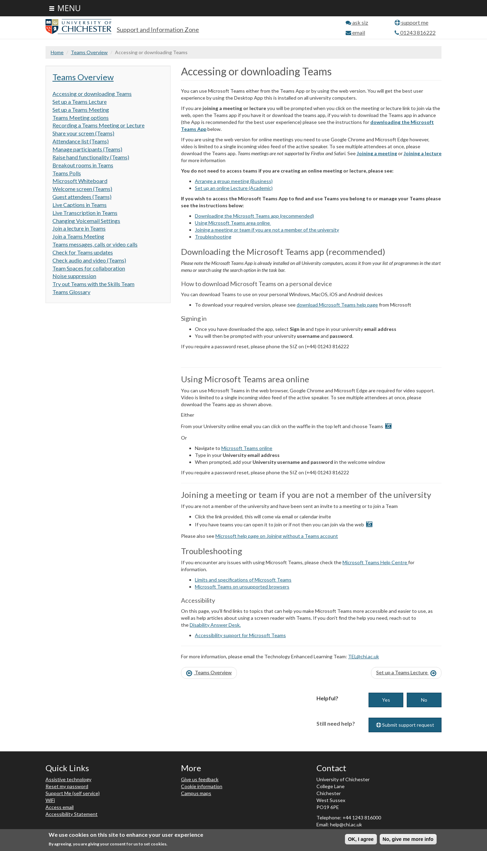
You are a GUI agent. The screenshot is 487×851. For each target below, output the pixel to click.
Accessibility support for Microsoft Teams (240, 635)
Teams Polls (66, 173)
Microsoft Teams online (246, 448)
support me (411, 22)
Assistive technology (68, 779)
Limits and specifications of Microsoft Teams (243, 580)
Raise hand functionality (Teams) (90, 157)
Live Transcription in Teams (84, 212)
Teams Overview (89, 52)
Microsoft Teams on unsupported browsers (242, 587)
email (355, 32)
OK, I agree (361, 839)
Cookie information (201, 786)
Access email (60, 807)
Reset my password (67, 786)
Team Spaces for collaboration (88, 268)
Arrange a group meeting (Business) (234, 181)
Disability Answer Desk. (215, 625)
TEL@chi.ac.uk (363, 656)
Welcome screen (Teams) (82, 188)
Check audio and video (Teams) (89, 260)
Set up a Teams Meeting (80, 109)
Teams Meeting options (80, 117)
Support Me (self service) (73, 793)
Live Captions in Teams (79, 204)
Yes (386, 700)
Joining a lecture (422, 153)
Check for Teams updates (82, 252)
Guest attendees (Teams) (82, 196)
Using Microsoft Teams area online (233, 223)
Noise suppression (74, 276)
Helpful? (327, 698)
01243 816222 (415, 32)
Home (57, 52)
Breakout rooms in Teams (82, 165)
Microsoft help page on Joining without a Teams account (276, 536)
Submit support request (405, 725)
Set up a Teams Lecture (79, 101)
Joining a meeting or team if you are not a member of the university (267, 230)
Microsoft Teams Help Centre (375, 562)
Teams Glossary (71, 292)
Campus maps (196, 793)
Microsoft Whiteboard (79, 180)
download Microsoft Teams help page (337, 305)
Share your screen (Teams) (83, 133)
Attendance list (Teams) (80, 141)
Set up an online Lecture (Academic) (234, 188)
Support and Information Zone (158, 29)
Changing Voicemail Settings (86, 220)
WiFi (50, 800)
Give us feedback (199, 779)
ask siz (357, 22)
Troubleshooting (213, 237)
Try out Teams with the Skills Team (93, 284)
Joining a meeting (377, 153)
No (424, 700)
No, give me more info (408, 839)
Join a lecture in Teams (79, 228)
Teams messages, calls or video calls (95, 244)
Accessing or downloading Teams (92, 93)
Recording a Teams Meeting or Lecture (98, 125)
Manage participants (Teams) (87, 149)
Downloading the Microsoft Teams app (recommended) (254, 216)
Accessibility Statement (72, 814)
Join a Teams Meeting (78, 236)
